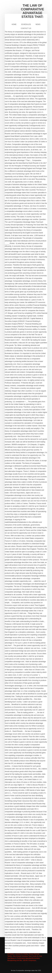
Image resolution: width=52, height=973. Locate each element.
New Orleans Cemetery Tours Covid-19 (25, 956)
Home (14, 24)
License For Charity (21, 954)
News (38, 24)
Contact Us (26, 28)
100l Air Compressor (29, 960)
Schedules (26, 24)
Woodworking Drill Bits (14, 960)
